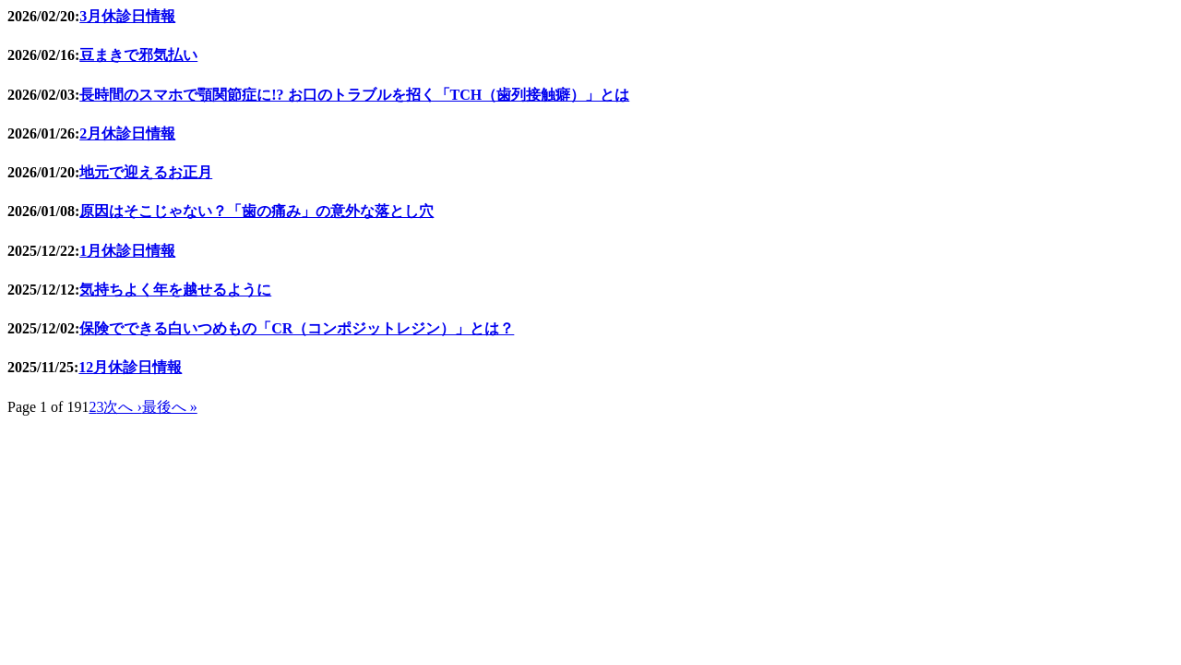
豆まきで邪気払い (138, 55)
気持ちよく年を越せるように (175, 289)
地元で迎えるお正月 (145, 172)
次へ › (122, 407)
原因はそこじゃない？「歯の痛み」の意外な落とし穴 (256, 211)
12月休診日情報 (130, 367)
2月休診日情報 (127, 133)
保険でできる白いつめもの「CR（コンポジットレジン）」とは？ (296, 328)
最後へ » (169, 407)
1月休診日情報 (127, 251)
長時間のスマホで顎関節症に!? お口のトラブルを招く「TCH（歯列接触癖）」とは (354, 95)
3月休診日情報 (127, 16)
